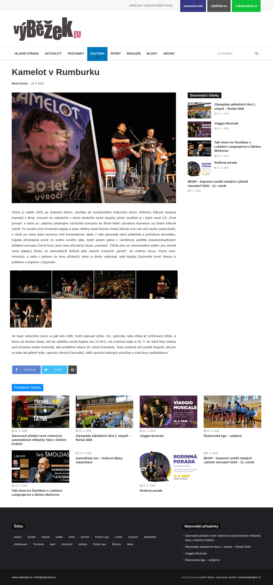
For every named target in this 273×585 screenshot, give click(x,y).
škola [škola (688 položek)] (130, 544)
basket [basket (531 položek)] (18, 537)
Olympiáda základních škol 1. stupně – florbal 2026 (218, 546)
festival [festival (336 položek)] (45, 537)
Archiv (169, 53)
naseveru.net (193, 6)
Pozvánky (76, 53)
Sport (115, 53)
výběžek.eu (219, 6)
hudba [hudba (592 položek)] (59, 537)
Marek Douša (20, 83)
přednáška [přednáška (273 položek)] (150, 537)
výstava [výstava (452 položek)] (82, 544)
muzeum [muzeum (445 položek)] (133, 537)
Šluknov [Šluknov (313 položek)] (116, 544)
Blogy (152, 53)
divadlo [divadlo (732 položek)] (32, 537)
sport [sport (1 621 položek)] (52, 544)
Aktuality (53, 53)
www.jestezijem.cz (250, 577)
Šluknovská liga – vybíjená (222, 436)
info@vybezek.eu (45, 577)
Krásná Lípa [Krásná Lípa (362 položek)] (102, 537)
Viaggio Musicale (226, 123)
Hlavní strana (27, 53)
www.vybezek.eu (22, 577)
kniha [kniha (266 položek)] (72, 537)
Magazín (134, 53)
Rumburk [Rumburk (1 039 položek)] (38, 544)
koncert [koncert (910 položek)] (85, 537)
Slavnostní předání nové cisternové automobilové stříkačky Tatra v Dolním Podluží (39, 440)
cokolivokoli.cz (246, 6)
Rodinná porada (225, 162)
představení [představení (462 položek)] (21, 544)
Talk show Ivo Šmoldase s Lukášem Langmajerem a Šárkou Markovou (237, 146)
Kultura (97, 53)
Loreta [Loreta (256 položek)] (118, 537)
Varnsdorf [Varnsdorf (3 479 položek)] (66, 544)
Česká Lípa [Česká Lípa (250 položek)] (99, 544)
